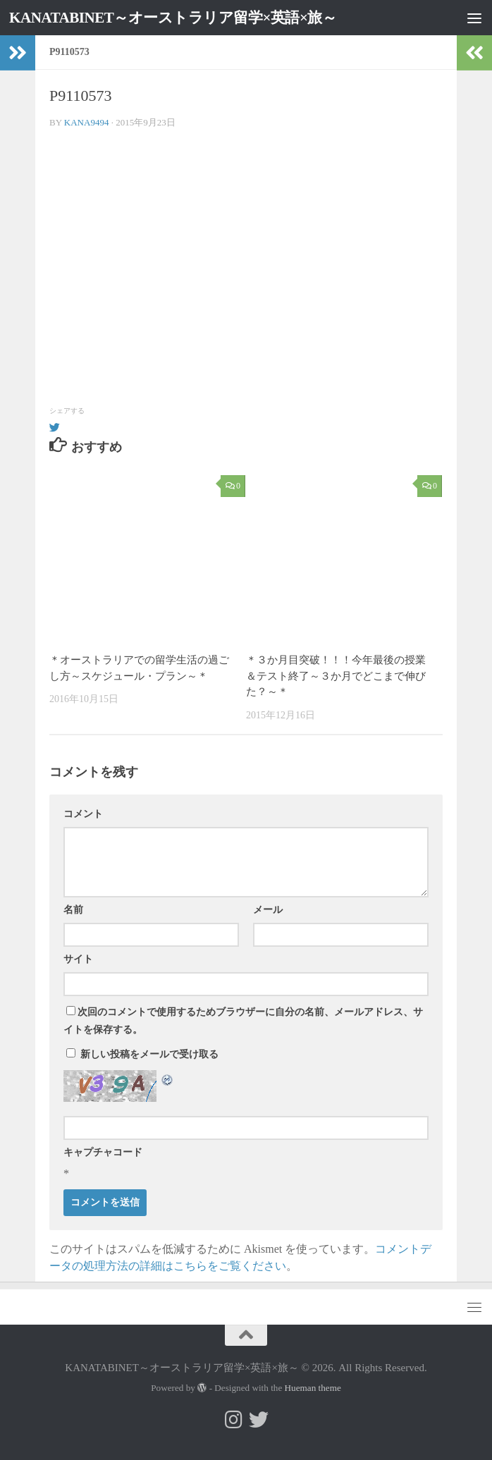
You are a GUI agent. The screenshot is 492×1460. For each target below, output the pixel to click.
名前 (73, 909)
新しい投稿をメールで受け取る (149, 1054)
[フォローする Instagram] (233, 1420)
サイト (78, 959)
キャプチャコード (102, 1152)
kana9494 (86, 122)
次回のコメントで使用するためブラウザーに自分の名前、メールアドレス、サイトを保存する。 (243, 1021)
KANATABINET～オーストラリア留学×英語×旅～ (173, 17)
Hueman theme (313, 1387)
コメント (83, 814)
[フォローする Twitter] (259, 1420)
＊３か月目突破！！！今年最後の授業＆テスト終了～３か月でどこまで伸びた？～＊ (336, 675)
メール (268, 909)
